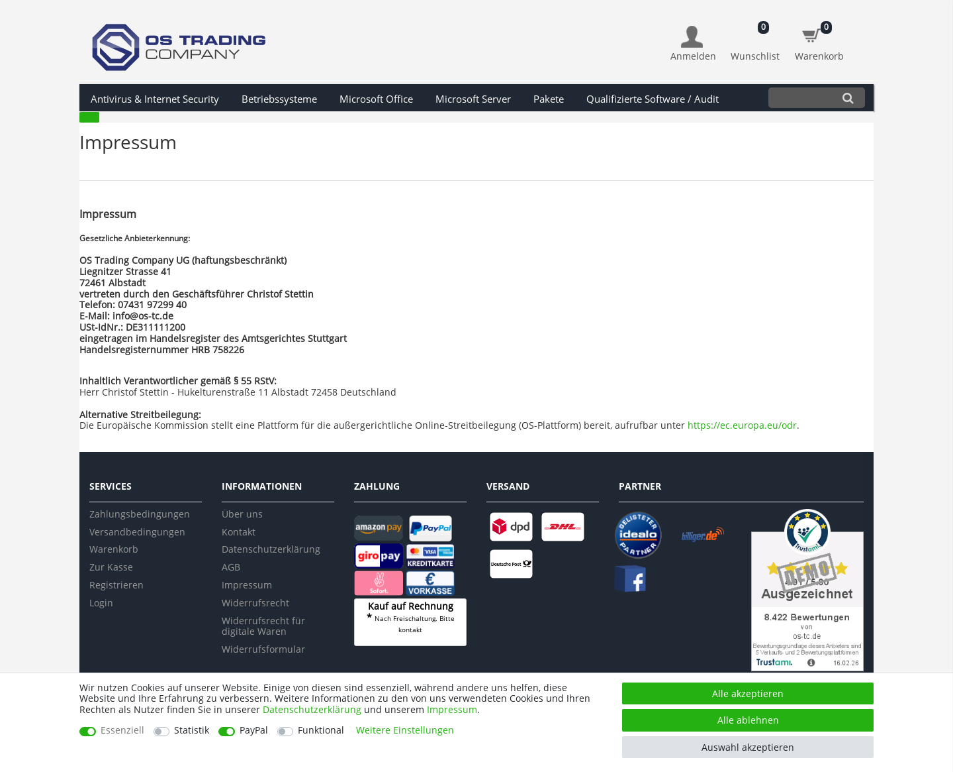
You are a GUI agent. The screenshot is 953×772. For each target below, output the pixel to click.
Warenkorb (113, 549)
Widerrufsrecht (255, 602)
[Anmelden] (693, 44)
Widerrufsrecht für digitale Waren (263, 626)
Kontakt (238, 531)
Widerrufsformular (263, 649)
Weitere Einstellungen (405, 730)
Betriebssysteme (279, 99)
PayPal (254, 730)
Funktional (321, 730)
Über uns (242, 514)
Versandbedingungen (137, 531)
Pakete (548, 99)
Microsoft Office (376, 99)
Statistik (191, 730)
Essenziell (122, 730)
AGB (231, 567)
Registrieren (116, 585)
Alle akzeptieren (748, 693)
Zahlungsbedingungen (139, 514)
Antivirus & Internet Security (155, 99)
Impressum (247, 585)
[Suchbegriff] (799, 97)
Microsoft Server (473, 99)
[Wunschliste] (755, 36)
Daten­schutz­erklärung (312, 709)
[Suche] (848, 97)
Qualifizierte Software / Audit (652, 99)
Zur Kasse (111, 567)
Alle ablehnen (748, 720)
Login (101, 602)
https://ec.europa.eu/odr (742, 425)
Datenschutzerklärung (271, 549)
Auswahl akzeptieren (748, 747)
